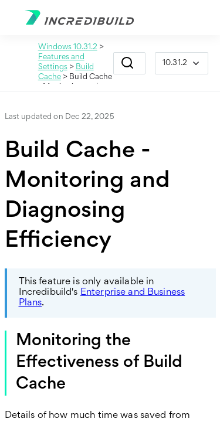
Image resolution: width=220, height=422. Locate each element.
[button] (127, 63)
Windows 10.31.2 (67, 47)
